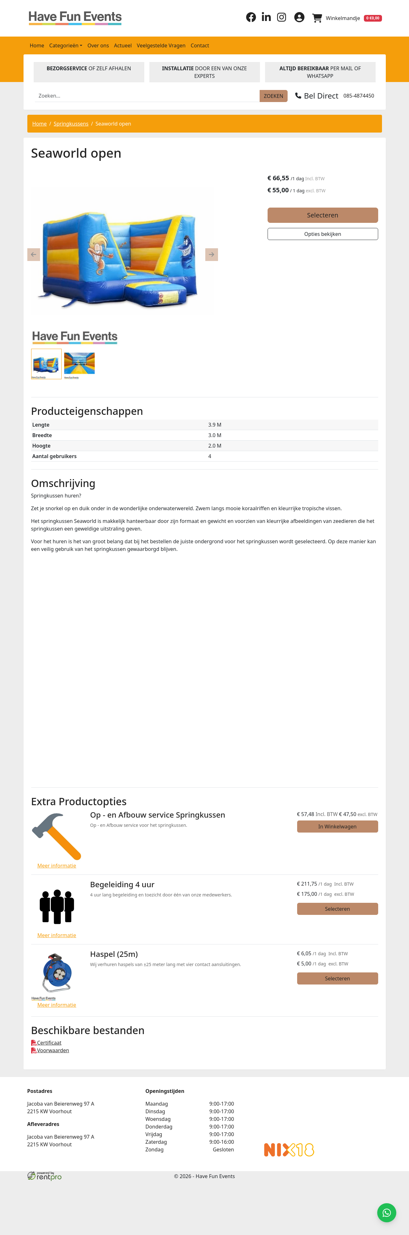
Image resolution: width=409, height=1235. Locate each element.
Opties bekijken (322, 233)
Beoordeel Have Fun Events (289, 1112)
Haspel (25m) (114, 954)
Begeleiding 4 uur (122, 884)
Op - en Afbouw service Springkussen (157, 814)
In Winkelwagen (337, 826)
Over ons (98, 45)
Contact (200, 45)
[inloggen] (299, 18)
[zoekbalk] (147, 96)
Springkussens (71, 123)
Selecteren (322, 215)
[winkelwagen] (347, 18)
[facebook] (251, 20)
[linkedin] (266, 20)
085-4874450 (359, 95)
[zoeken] (273, 96)
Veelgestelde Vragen (161, 45)
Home (37, 45)
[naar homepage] (69, 18)
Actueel (123, 45)
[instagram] (281, 20)
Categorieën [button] (63, 45)
